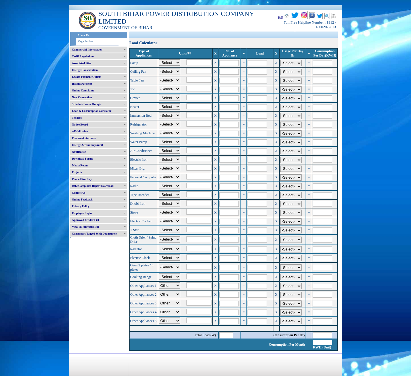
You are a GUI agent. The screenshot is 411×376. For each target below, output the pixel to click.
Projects (77, 172)
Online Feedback (82, 199)
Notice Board (80, 124)
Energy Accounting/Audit (87, 145)
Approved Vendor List (85, 220)
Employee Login (82, 213)
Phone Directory (82, 179)
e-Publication (80, 131)
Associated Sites (81, 63)
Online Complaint (83, 90)
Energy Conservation (85, 70)
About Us (83, 35)
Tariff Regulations (83, 56)
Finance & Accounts (84, 138)
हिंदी (280, 18)
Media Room (80, 165)
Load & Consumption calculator (91, 110)
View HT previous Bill (85, 226)
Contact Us (79, 192)
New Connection (82, 97)
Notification (79, 151)
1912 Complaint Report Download (92, 185)
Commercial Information (87, 49)
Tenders (77, 117)
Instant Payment (82, 83)
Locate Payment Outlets (86, 76)
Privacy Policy (80, 206)
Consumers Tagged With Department (94, 233)
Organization (85, 41)
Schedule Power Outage (86, 104)
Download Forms (82, 158)
